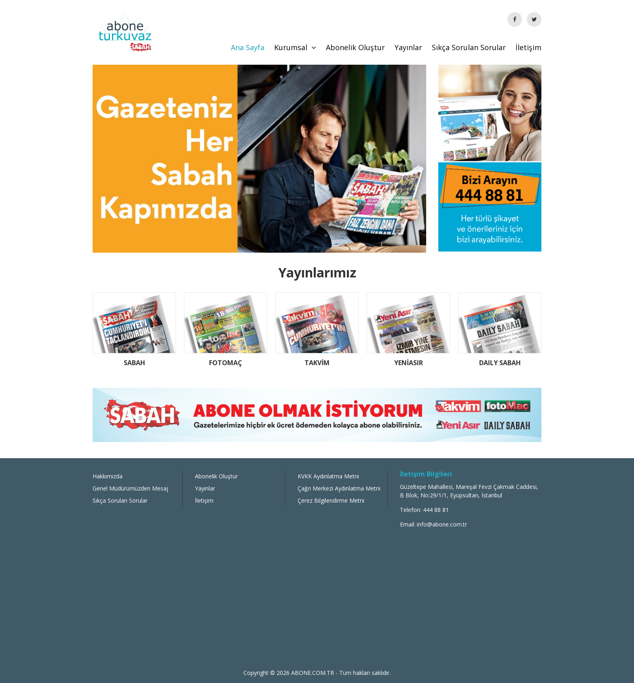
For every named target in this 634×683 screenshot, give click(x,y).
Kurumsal (295, 47)
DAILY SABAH (500, 363)
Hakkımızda (108, 476)
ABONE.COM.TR (313, 673)
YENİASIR (408, 363)
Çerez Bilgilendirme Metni (331, 500)
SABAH (134, 363)
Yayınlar (408, 47)
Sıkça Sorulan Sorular (469, 47)
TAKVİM (317, 363)
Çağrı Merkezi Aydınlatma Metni (339, 488)
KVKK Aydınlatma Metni (328, 476)
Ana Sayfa (247, 47)
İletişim (528, 47)
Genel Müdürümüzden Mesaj (130, 488)
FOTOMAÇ (225, 363)
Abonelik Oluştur (355, 47)
